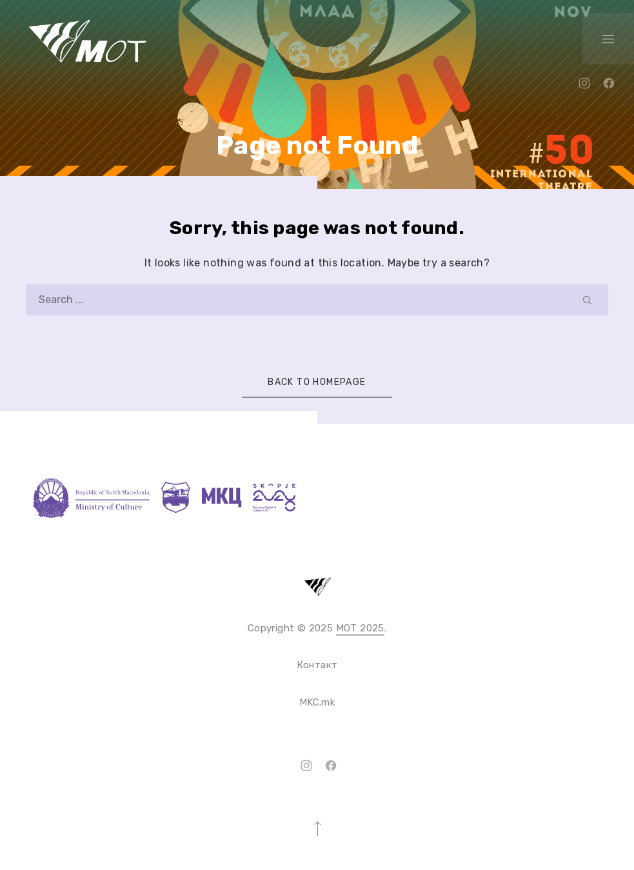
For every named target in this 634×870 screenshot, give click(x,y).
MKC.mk (317, 702)
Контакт (317, 665)
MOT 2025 (360, 628)
